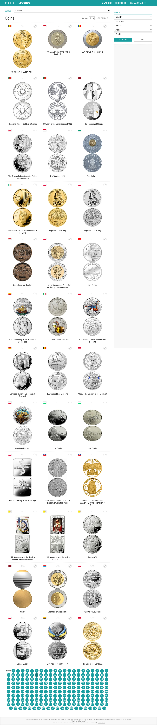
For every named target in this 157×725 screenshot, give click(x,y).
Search (123, 40)
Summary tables (138, 3)
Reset (143, 40)
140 (45, 696)
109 (106, 687)
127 (87, 691)
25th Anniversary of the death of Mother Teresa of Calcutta (22, 558)
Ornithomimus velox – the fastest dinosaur (92, 340)
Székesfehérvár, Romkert (22, 285)
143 (59, 696)
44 (9, 679)
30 (46, 675)
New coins (107, 3)
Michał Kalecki (22, 664)
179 (22, 704)
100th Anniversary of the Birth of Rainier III (57, 53)
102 (73, 687)
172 (92, 700)
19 (97, 671)
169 (78, 700)
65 (106, 679)
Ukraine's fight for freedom (57, 664)
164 (55, 700)
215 (90, 708)
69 (23, 683)
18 (93, 671)
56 (64, 679)
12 (65, 671)
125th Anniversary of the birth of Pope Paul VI (57, 558)
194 (92, 704)
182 (36, 704)
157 (22, 700)
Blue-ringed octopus (22, 448)
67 (13, 683)
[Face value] (133, 25)
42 (102, 675)
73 (41, 683)
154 (8, 700)
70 (27, 683)
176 (8, 704)
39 (88, 675)
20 (102, 671)
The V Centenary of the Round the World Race (22, 340)
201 (24, 708)
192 (83, 704)
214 (85, 708)
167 (69, 700)
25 (23, 675)
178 (17, 704)
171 (87, 700)
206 (48, 708)
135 (22, 696)
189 (69, 704)
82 (83, 683)
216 (94, 708)
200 (20, 708)
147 (78, 696)
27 (32, 675)
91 (23, 687)
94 (37, 687)
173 (97, 700)
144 (64, 696)
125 (78, 691)
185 (50, 704)
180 (27, 704)
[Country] (133, 17)
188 (64, 704)
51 (41, 679)
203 (34, 708)
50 (37, 679)
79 (69, 683)
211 (71, 708)
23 (13, 675)
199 (15, 708)
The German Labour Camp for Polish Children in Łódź (22, 177)
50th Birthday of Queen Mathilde (22, 72)
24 (18, 675)
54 (55, 679)
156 (17, 700)
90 (18, 687)
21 (107, 671)
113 (22, 691)
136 (27, 696)
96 (46, 687)
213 (80, 708)
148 (83, 696)
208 (57, 708)
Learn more (101, 723)
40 (92, 675)
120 (55, 691)
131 (106, 691)
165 (59, 700)
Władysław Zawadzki (92, 612)
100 (64, 687)
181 (31, 704)
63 (97, 679)
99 (60, 687)
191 (78, 704)
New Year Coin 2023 (57, 176)
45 (13, 679)
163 (50, 700)
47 (23, 679)
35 (69, 675)
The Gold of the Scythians (92, 664)
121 (59, 691)
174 (101, 700)
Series (8, 10)
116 (36, 691)
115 (31, 691)
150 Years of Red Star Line (57, 394)
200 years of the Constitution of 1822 (57, 124)
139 (41, 696)
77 (60, 683)
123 (69, 691)
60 (83, 679)
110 (8, 691)
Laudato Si (92, 557)
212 (76, 708)
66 (9, 683)
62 (92, 679)
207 (52, 708)
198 (10, 708)
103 (78, 687)
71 (32, 683)
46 (18, 679)
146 (73, 696)
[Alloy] (133, 30)
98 (55, 687)
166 (64, 700)
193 (87, 704)
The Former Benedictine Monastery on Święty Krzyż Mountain (57, 286)
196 (101, 704)
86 (102, 683)
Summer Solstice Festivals (92, 52)
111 (13, 691)
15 (79, 671)
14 (74, 671)
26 (27, 675)
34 (64, 675)
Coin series (120, 3)
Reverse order (102, 18)
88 (9, 687)
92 (27, 687)
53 (51, 679)
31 (51, 675)
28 (37, 675)
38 (83, 675)
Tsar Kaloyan (92, 176)
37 (78, 675)
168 (73, 700)
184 (45, 704)
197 (106, 704)
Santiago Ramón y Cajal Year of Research (22, 395)
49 (32, 679)
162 (45, 700)
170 (83, 700)
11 (60, 671)
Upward (23, 612)
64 (102, 679)
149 (87, 696)
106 (92, 687)
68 (18, 683)
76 (55, 683)
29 (41, 675)
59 (78, 679)
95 (41, 687)
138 (36, 696)
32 (55, 675)
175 (106, 700)
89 (13, 687)
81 (78, 683)
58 (74, 679)
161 (41, 700)
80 (74, 683)
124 (73, 691)
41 (97, 675)
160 (36, 700)
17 (88, 671)
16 (83, 671)
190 (73, 704)
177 (13, 704)
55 (60, 679)
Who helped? (82, 721)
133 (13, 696)
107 (97, 687)
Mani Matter (92, 285)
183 (41, 704)
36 (74, 675)
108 (101, 687)
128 (92, 691)
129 (97, 691)
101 (69, 687)
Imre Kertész (57, 448)
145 (69, 696)
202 (29, 708)
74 (46, 683)
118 (45, 691)
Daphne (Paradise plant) (57, 612)
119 (50, 691)
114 (27, 691)
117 (41, 691)
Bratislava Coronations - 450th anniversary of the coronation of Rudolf (92, 502)
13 (69, 671)
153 (106, 696)
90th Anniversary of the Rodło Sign (22, 500)
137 (31, 696)
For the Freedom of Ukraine (92, 124)
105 (87, 687)
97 (51, 687)
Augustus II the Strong (57, 230)
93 (32, 687)
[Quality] (133, 34)
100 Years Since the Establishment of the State (22, 231)
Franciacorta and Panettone (57, 339)
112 (17, 691)
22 (9, 675)
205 (43, 708)
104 (83, 687)
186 (55, 704)
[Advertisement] (132, 85)
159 (31, 700)
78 (64, 683)
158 (27, 700)
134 (17, 696)
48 (27, 679)
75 (51, 683)
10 (55, 671)
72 (37, 683)
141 (50, 696)
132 (8, 696)
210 (66, 708)
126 (83, 691)
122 (64, 691)
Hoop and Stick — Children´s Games (22, 124)
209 (62, 708)
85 (97, 683)
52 (46, 679)
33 (60, 675)
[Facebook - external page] (149, 3)
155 (13, 700)
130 (101, 691)
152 (101, 696)
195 (97, 704)
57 (69, 679)
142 (55, 696)
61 (88, 679)
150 (92, 696)
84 (92, 683)
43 (106, 675)
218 (104, 708)
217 (99, 708)
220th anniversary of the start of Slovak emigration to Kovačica (57, 501)
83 (88, 683)
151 (97, 696)
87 (106, 683)
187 (59, 704)
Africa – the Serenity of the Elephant (92, 394)
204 (38, 708)
